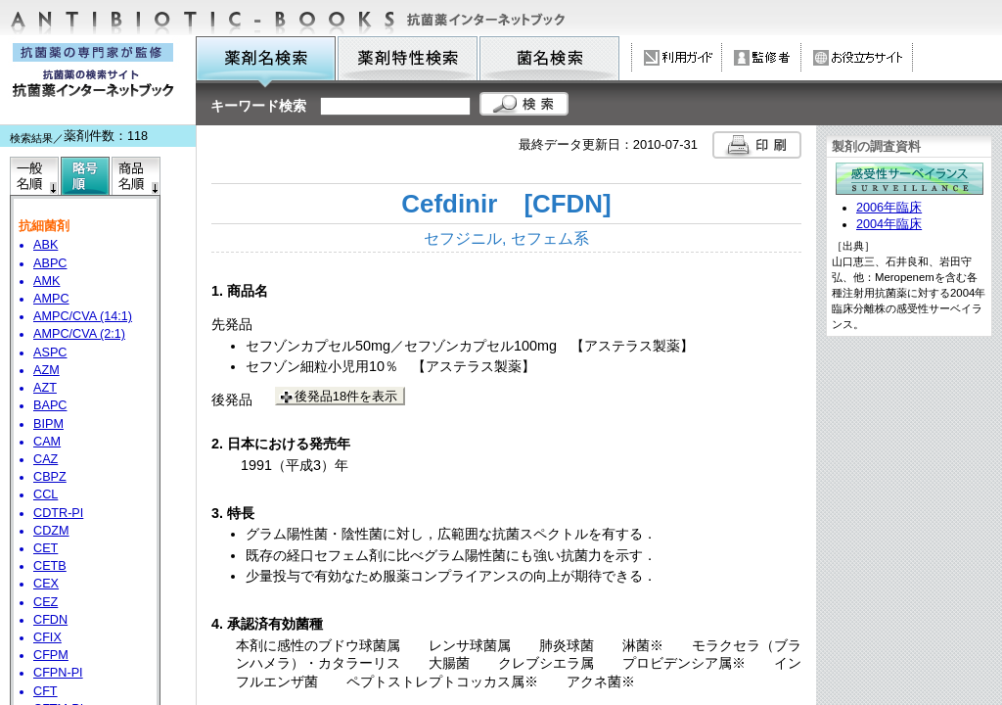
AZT (45, 388)
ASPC (50, 352)
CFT (45, 691)
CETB (50, 566)
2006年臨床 (889, 207)
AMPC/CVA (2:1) (79, 334)
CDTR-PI (58, 513)
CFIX (47, 637)
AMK (46, 281)
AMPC (51, 299)
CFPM (50, 655)
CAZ (45, 459)
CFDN (50, 620)
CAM (47, 441)
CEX (46, 583)
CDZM (51, 531)
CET (45, 548)
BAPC (50, 405)
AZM (46, 370)
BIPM (48, 424)
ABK (45, 245)
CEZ (45, 602)
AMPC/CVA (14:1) (82, 316)
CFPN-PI (58, 673)
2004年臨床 (889, 224)
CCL (45, 494)
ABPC (50, 263)
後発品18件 (346, 396)
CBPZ (50, 477)
